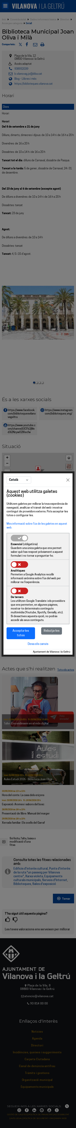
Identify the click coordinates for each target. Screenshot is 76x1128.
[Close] (68, 480)
